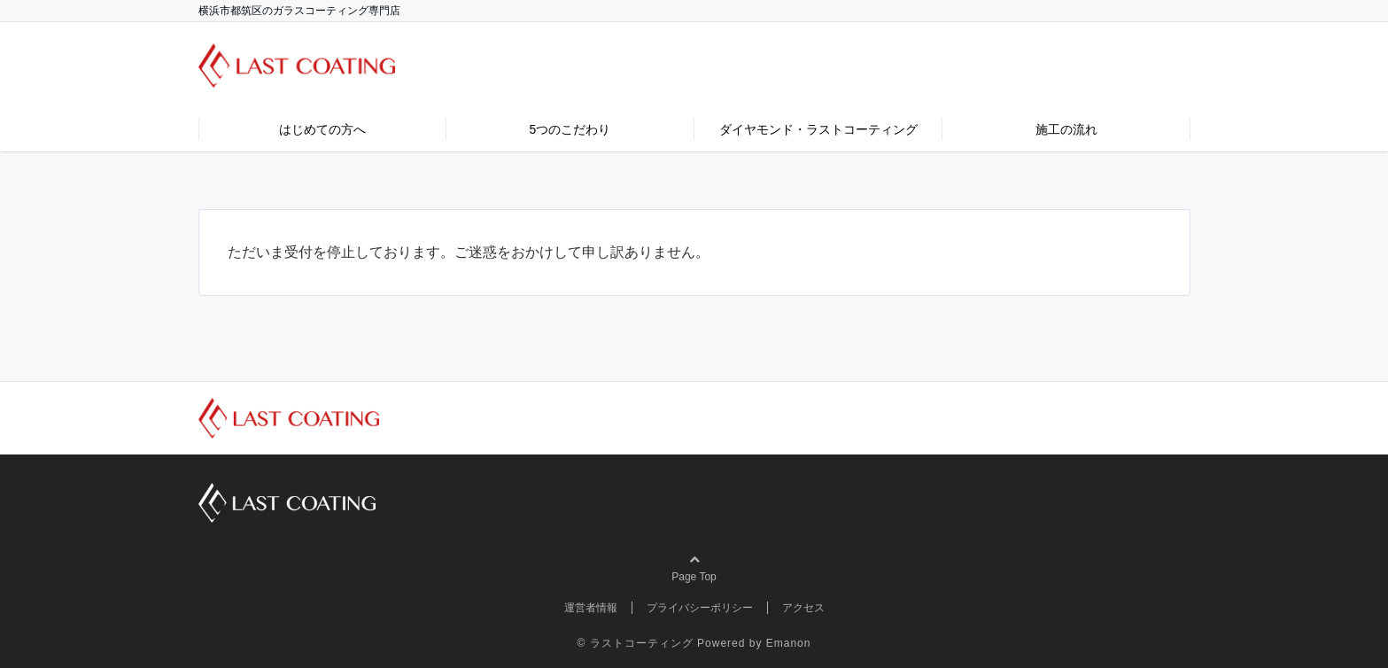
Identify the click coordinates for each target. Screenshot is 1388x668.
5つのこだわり (570, 129)
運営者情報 (590, 608)
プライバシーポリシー (700, 608)
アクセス (803, 608)
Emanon (788, 643)
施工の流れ (1066, 129)
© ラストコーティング (636, 643)
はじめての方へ (322, 129)
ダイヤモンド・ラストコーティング (818, 129)
